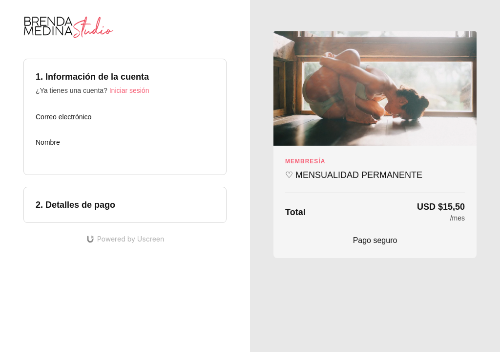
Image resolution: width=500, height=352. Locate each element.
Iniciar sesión (129, 90)
